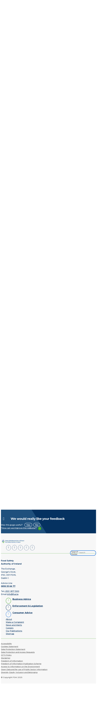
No (36, 524)
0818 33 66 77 (8, 586)
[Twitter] (20, 547)
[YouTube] (25, 547)
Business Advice (21, 599)
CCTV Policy (6, 655)
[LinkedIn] (8, 547)
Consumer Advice (22, 612)
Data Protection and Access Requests (18, 652)
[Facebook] (14, 547)
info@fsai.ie (12, 594)
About (9, 619)
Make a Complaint (15, 622)
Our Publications (14, 631)
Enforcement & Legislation (27, 605)
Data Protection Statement (13, 649)
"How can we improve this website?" (19, 528)
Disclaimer (5, 658)
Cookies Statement (9, 646)
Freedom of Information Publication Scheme (21, 664)
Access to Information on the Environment (20, 666)
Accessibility (6, 643)
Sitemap (10, 633)
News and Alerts (14, 625)
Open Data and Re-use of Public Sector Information (24, 669)
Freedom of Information (12, 661)
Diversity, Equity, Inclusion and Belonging (19, 672)
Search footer (74, 552)
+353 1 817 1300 (11, 591)
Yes (28, 524)
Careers (9, 628)
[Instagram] (31, 547)
